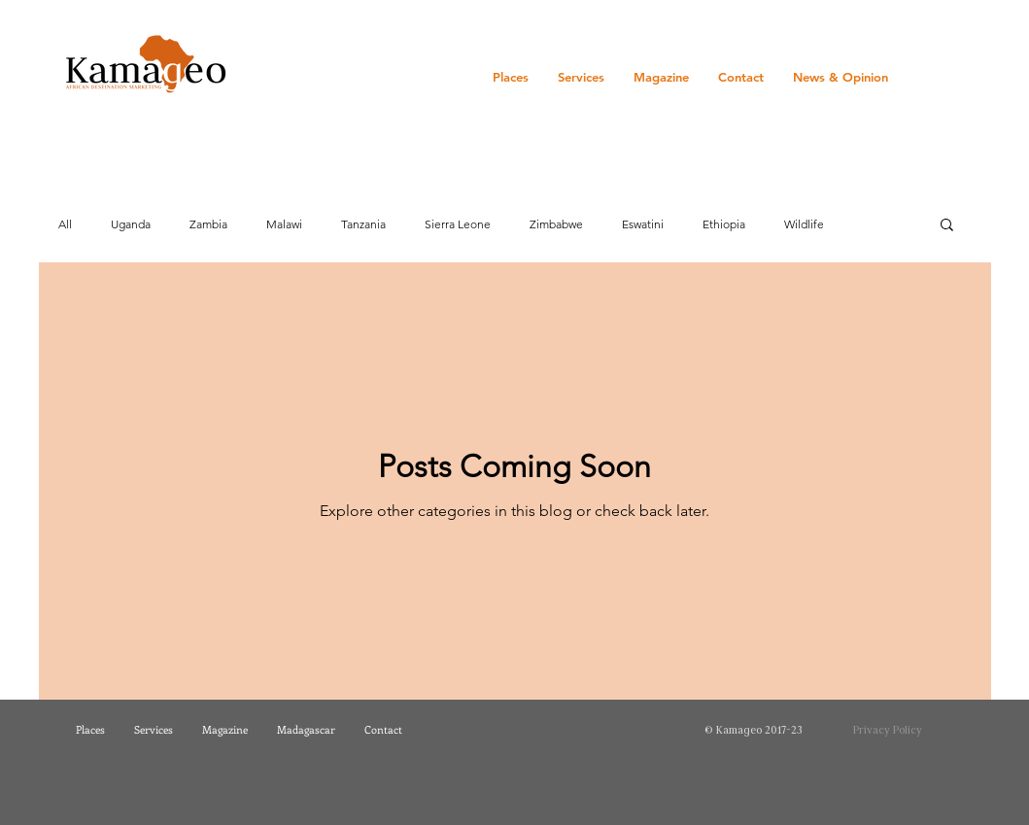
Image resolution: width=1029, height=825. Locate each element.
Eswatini (643, 224)
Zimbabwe (556, 224)
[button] (947, 226)
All (65, 224)
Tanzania (363, 224)
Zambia (208, 224)
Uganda (131, 224)
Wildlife (804, 224)
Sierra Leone (458, 224)
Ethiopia (724, 224)
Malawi (284, 224)
